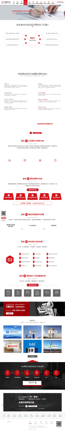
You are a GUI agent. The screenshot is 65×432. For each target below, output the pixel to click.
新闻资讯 (48, 2)
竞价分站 (41, 423)
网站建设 (21, 2)
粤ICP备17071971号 (19, 429)
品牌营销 (37, 2)
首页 (14, 2)
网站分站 (35, 423)
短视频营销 (41, 2)
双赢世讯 (34, 429)
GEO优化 (33, 2)
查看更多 (32, 356)
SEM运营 (29, 2)
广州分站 (51, 423)
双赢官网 (30, 423)
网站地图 (4, 430)
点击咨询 (10, 313)
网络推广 (17, 2)
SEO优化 (25, 2)
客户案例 (44, 2)
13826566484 (37, 132)
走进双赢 (52, 2)
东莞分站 (46, 423)
